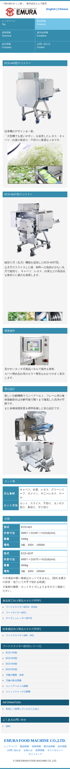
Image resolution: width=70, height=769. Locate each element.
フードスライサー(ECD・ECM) (21, 607)
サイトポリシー (55, 750)
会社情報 (6, 46)
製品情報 (41, 23)
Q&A (8, 726)
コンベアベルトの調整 (17, 686)
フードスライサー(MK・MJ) (20, 635)
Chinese (63, 9)
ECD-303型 (11, 658)
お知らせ (28, 750)
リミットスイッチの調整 (18, 691)
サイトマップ (35, 754)
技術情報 (6, 34)
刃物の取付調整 (13, 680)
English (51, 9)
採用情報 (39, 750)
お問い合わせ (43, 46)
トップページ (8, 23)
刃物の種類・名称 (15, 675)
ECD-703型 (11, 652)
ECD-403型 (11, 663)
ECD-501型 (11, 669)
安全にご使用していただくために (22, 709)
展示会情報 (42, 34)
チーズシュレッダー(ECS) (19, 618)
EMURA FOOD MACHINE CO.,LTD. (35, 741)
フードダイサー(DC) (16, 612)
